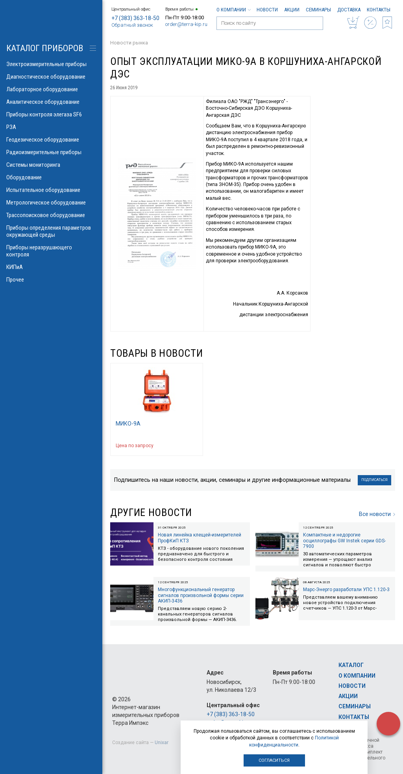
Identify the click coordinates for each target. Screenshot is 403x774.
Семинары (318, 10)
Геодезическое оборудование (51, 139)
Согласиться (274, 760)
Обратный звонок (132, 25)
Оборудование (51, 177)
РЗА (51, 127)
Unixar (161, 742)
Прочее (51, 279)
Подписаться (374, 480)
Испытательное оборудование (51, 190)
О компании (233, 10)
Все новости (377, 514)
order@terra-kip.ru (186, 24)
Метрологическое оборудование (51, 202)
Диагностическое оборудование (51, 76)
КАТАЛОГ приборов (44, 48)
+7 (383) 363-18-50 (135, 18)
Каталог (351, 665)
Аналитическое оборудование (51, 101)
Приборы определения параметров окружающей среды (51, 231)
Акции (291, 10)
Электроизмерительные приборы (51, 64)
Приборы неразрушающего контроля (51, 251)
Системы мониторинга (51, 164)
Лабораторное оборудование (51, 89)
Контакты (378, 10)
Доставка (348, 10)
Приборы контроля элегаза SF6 (51, 114)
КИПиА (51, 267)
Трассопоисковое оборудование (51, 215)
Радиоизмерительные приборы (51, 152)
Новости (267, 10)
